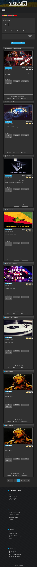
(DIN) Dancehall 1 (10, 210)
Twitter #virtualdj (14, 556)
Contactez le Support (14, 512)
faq (10, 515)
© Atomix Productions (19, 565)
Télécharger (12, 493)
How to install (25, 98)
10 (24, 480)
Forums (11, 519)
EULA (10, 538)
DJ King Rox (30, 121)
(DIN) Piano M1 (9, 156)
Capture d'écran (13, 500)
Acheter (11, 494)
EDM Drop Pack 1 (10, 102)
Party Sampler (9, 425)
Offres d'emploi (13, 535)
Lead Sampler (9, 371)
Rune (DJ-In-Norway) (28, 67)
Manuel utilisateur (14, 514)
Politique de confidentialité (16, 537)
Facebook (12, 551)
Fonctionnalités (13, 496)
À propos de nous (13, 531)
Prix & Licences (13, 498)
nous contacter (13, 533)
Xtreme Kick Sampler (11, 317)
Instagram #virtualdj (15, 554)
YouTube (12, 553)
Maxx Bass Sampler (11, 263)
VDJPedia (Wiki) (13, 517)
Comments (16, 98)
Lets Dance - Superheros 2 (13, 48)
